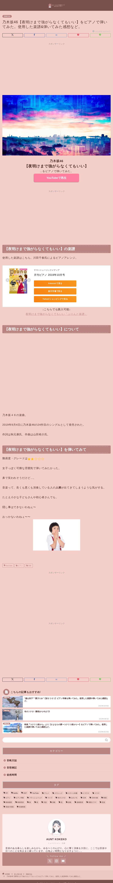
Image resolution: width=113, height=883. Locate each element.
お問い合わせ (68, 875)
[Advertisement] (56, 68)
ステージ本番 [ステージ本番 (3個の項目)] (72, 785)
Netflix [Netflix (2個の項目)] (15, 785)
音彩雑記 (12, 759)
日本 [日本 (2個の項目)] (84, 790)
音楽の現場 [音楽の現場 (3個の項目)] (10, 799)
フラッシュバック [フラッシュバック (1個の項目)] (35, 790)
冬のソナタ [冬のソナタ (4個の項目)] (62, 790)
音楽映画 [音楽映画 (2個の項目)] (22, 799)
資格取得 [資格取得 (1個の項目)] (80, 794)
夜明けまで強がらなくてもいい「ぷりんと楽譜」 (56, 306)
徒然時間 (12, 767)
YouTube (8, 558)
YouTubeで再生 (56, 177)
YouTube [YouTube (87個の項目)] (35, 785)
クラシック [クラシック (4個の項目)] (58, 785)
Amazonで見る (48, 283)
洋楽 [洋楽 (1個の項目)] (45, 794)
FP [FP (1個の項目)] (7, 785)
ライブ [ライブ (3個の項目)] (49, 790)
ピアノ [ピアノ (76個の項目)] (8, 790)
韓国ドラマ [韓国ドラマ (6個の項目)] (92, 794)
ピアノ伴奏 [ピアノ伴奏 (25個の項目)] (20, 790)
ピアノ (20, 558)
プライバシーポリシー (48, 875)
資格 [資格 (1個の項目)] (69, 794)
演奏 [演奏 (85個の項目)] (53, 794)
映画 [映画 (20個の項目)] (105, 790)
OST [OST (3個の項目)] (25, 785)
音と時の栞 (18, 866)
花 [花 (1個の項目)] (61, 794)
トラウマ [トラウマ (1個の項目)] (86, 785)
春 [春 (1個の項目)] (30, 794)
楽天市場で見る (78, 283)
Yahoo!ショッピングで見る (48, 291)
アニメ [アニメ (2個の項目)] (46, 785)
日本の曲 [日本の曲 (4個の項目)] (95, 790)
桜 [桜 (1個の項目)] (37, 794)
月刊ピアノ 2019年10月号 (49, 275)
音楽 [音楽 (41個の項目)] (103, 794)
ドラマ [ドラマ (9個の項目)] (97, 785)
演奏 (29, 558)
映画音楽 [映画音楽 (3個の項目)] (20, 794)
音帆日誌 (7, 16)
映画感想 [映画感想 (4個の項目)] (9, 794)
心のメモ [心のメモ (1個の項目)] (74, 790)
